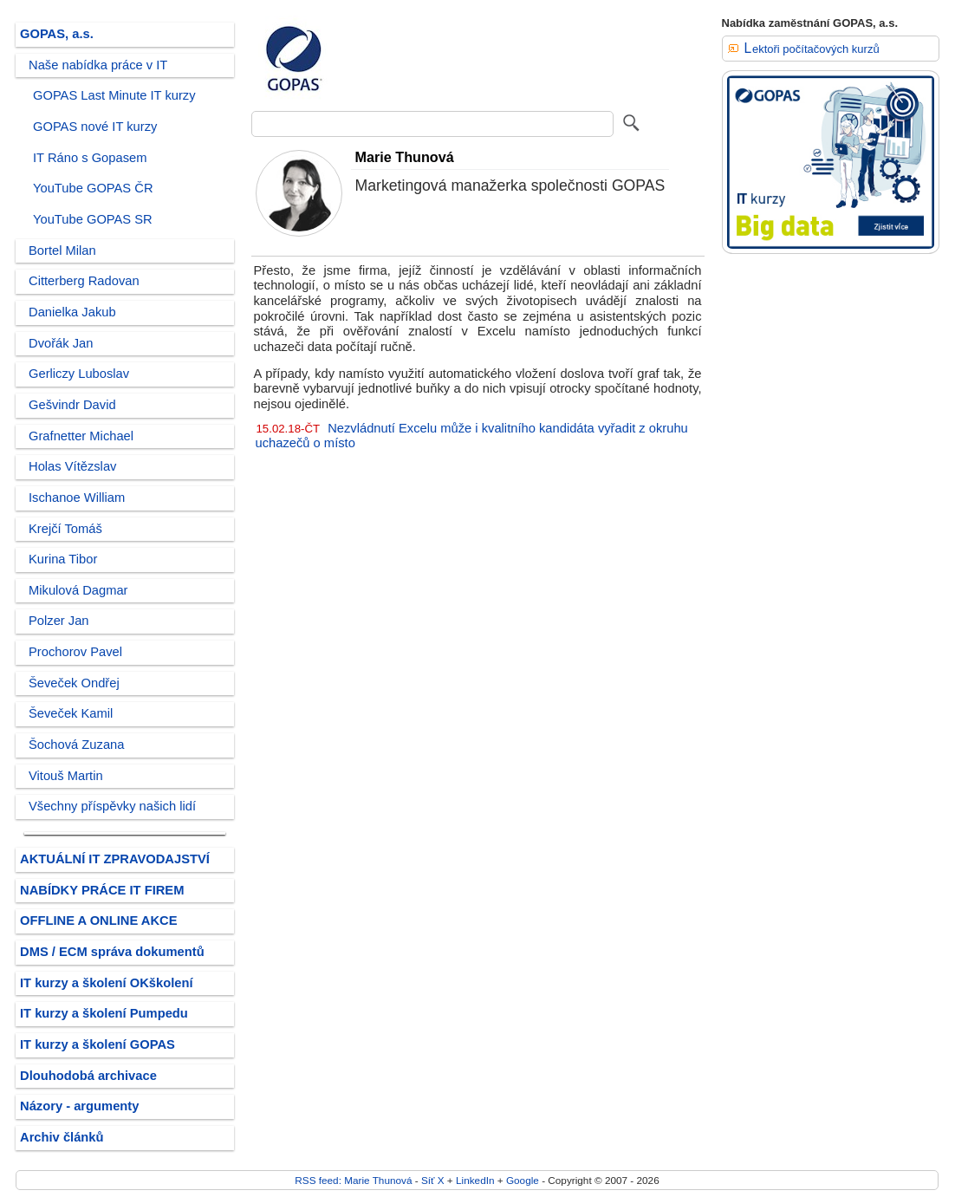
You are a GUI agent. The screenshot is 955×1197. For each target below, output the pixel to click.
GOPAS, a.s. (57, 34)
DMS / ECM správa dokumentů (112, 952)
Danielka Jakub (72, 312)
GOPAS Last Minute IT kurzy (114, 95)
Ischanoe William (77, 497)
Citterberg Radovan (84, 281)
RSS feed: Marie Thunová (353, 1180)
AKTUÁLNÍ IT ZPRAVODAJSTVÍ (115, 859)
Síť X (433, 1180)
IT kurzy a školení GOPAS (97, 1044)
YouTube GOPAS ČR (93, 188)
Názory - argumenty (79, 1106)
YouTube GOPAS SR (93, 219)
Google (522, 1180)
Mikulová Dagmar (78, 590)
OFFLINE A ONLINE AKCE (99, 920)
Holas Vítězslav (72, 466)
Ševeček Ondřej (74, 683)
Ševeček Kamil (71, 713)
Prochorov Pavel (75, 652)
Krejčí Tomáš (65, 529)
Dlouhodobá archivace (88, 1076)
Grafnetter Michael (81, 436)
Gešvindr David (72, 405)
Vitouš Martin (66, 776)
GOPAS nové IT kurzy (95, 126)
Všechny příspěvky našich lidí (112, 806)
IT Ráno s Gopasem (89, 158)
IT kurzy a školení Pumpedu (104, 1013)
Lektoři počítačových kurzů (812, 48)
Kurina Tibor (63, 559)
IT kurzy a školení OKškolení (106, 983)
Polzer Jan (59, 621)
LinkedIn (475, 1180)
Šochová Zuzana (76, 744)
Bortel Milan (62, 250)
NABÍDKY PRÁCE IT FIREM (102, 890)
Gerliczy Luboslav (79, 374)
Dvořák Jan (61, 343)
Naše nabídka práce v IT (98, 65)
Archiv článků (62, 1137)
